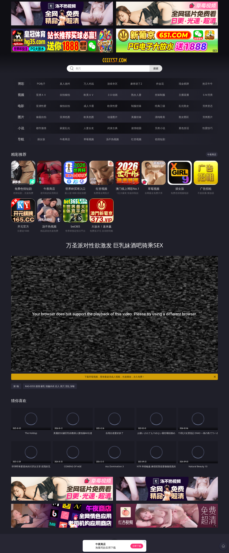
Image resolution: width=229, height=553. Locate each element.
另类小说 (160, 128)
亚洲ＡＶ (41, 95)
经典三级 (160, 106)
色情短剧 (160, 139)
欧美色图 (89, 117)
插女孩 (41, 139)
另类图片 (207, 117)
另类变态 (207, 106)
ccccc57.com (114, 60)
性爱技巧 (207, 128)
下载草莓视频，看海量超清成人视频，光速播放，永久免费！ (150, 377)
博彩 (21, 83)
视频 (21, 95)
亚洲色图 (65, 117)
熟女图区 (184, 117)
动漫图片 (112, 117)
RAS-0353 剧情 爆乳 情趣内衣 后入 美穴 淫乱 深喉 (50, 386)
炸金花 (160, 83)
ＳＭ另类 (207, 95)
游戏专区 (112, 83)
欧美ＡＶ (89, 95)
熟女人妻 (136, 95)
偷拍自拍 (65, 106)
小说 (21, 128)
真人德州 (65, 83)
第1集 (16, 386)
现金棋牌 (184, 83)
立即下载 (136, 545)
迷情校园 (136, 128)
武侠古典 (112, 128)
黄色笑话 (184, 128)
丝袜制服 (160, 95)
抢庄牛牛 (207, 83)
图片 (21, 117)
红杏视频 (136, 139)
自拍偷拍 (65, 95)
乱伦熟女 (184, 106)
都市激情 (41, 128)
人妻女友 (89, 128)
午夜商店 (65, 139)
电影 (21, 106)
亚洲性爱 (41, 106)
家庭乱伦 (65, 128)
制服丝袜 (136, 106)
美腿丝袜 (136, 117)
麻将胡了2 (136, 83)
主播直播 (184, 95)
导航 (21, 139)
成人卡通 (89, 106)
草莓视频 (89, 139)
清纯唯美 (160, 117)
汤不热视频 (112, 139)
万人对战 (89, 83)
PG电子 (41, 83)
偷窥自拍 (41, 117)
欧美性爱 (112, 106)
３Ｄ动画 (112, 95)
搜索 (155, 68)
